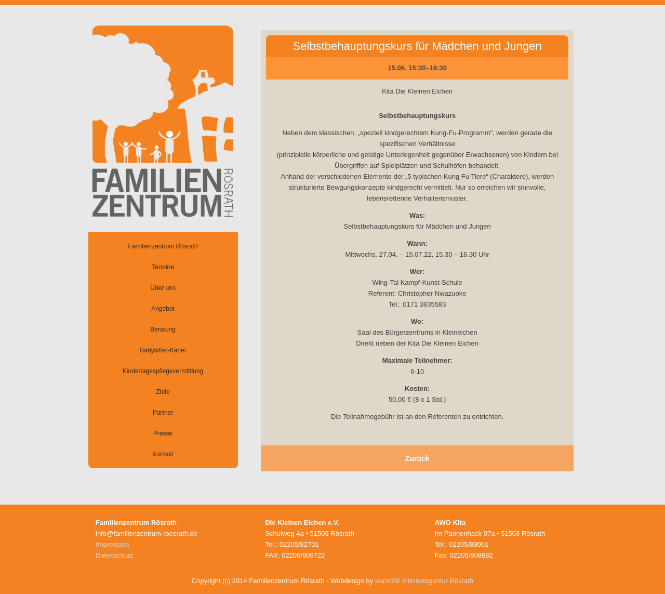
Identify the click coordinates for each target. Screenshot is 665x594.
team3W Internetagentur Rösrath (424, 581)
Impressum (112, 544)
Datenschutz (114, 555)
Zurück (417, 458)
